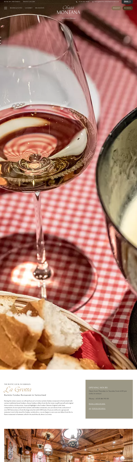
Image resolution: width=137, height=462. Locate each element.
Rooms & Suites (16, 8)
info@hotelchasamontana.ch (105, 1)
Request (116, 8)
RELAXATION (39, 8)
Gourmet (29, 8)
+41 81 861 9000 (82, 1)
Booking (127, 8)
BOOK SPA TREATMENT (12, 1)
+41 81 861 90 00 (102, 399)
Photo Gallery (29, 1)
